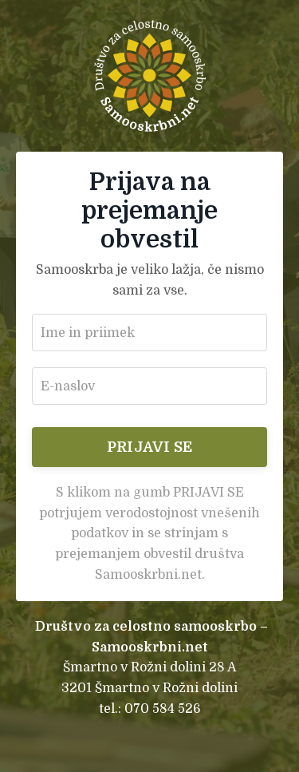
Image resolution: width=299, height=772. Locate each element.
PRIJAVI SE (150, 447)
